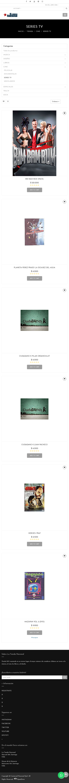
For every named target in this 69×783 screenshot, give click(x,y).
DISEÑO (6, 59)
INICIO (21, 31)
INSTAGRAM (6, 720)
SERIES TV (47, 31)
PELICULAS (8, 70)
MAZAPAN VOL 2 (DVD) (35, 622)
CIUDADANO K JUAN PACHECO (34, 445)
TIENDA (30, 31)
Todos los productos (10, 51)
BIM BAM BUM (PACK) (34, 179)
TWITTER (5, 727)
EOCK (5, 95)
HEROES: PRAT (34, 533)
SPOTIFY (5, 735)
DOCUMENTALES (10, 74)
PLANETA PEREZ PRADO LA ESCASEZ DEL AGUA (34, 268)
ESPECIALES (8, 87)
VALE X (6, 91)
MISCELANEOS (9, 81)
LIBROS (6, 63)
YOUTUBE (5, 731)
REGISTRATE (6, 691)
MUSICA (6, 55)
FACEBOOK (6, 723)
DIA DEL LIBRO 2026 (51, 5)
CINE (38, 31)
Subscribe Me (65, 677)
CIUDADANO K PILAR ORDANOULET (34, 356)
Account (17, 8)
